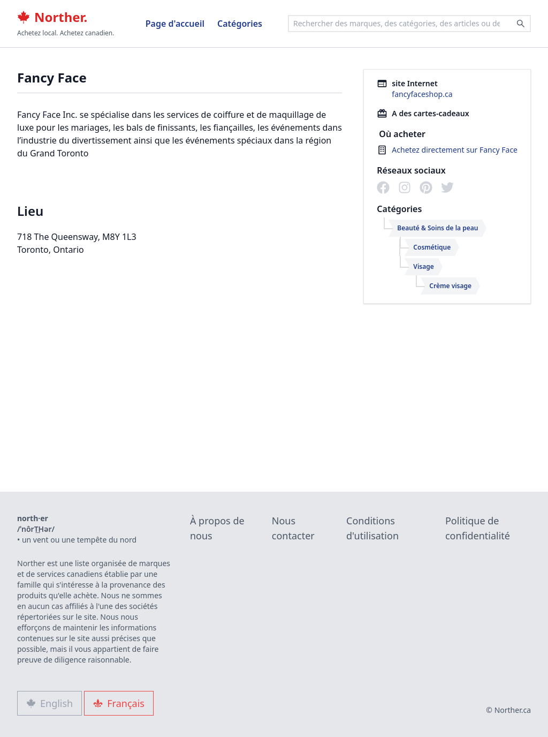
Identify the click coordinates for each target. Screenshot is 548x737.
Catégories (239, 23)
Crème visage (450, 285)
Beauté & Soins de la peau (437, 227)
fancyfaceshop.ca (422, 94)
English (49, 703)
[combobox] (409, 23)
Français (118, 703)
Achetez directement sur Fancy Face (454, 150)
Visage (423, 266)
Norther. (52, 17)
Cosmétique (432, 247)
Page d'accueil (175, 23)
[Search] (521, 23)
